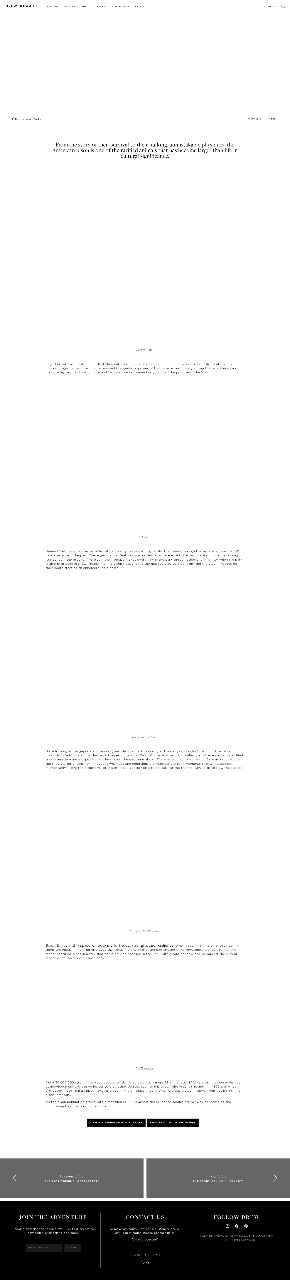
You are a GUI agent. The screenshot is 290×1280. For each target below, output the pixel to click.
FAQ (145, 1263)
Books (70, 6)
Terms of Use (145, 1255)
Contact (142, 6)
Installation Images (113, 6)
